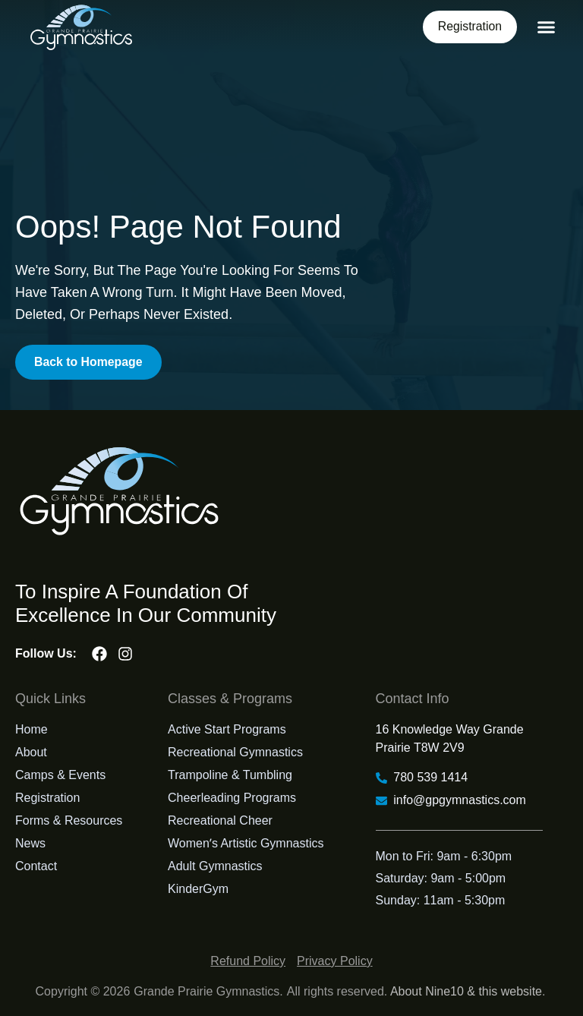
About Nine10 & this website (466, 991)
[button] (546, 27)
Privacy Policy (335, 960)
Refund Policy (247, 960)
